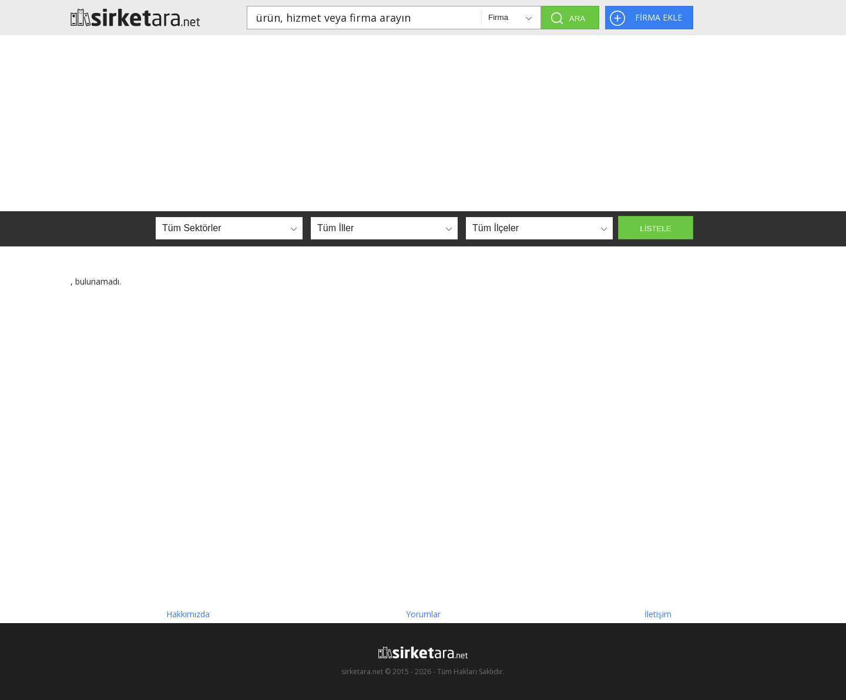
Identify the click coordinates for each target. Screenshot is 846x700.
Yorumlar (423, 614)
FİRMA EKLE (658, 17)
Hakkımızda (188, 614)
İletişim (658, 614)
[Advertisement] (423, 123)
